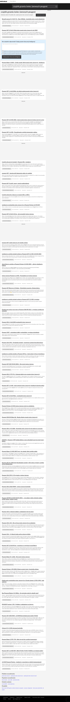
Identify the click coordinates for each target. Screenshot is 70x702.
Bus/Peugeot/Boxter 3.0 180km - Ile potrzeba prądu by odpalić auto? (20, 593)
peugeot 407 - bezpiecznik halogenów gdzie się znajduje (17, 173)
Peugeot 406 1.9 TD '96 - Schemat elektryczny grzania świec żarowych (21, 374)
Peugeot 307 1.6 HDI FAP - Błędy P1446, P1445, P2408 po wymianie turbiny (22, 650)
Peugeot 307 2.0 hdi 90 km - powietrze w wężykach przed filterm (19, 545)
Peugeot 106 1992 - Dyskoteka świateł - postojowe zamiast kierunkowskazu (22, 342)
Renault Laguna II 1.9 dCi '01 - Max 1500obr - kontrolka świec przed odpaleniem (23, 19)
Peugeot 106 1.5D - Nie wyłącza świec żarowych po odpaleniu (18, 523)
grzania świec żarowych (6, 675)
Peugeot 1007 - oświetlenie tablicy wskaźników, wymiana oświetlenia (20, 332)
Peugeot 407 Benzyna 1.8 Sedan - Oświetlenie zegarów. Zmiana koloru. (21, 288)
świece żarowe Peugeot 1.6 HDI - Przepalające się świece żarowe (19, 275)
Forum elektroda (13, 1)
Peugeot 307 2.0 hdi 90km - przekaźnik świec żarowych (17, 395)
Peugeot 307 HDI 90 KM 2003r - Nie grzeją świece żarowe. (18, 364)
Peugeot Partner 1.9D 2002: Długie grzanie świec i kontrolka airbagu (20, 569)
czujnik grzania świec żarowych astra (17, 675)
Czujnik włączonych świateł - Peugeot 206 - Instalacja (16, 162)
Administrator (5, 697)
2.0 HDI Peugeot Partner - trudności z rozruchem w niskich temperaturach (21, 662)
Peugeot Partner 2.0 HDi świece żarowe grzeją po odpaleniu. (18, 406)
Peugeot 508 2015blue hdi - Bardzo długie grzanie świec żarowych (19, 417)
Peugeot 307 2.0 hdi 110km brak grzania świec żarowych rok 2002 (20, 30)
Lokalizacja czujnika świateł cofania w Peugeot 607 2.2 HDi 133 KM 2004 (21, 254)
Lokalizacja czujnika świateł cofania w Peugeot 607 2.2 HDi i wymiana (20, 299)
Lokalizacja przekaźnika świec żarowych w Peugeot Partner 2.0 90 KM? (21, 205)
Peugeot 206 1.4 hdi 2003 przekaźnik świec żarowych (16, 322)
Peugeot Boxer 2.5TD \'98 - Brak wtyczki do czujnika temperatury (19, 639)
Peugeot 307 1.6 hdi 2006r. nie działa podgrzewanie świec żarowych (20, 91)
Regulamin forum (19, 697)
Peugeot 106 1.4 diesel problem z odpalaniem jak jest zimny (18, 511)
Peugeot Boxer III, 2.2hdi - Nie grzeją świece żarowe (16, 556)
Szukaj (56, 6)
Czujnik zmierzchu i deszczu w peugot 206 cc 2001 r (16, 194)
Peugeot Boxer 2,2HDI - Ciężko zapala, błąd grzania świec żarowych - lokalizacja (23, 62)
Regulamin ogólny (27, 697)
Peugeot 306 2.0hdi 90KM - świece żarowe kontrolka (16, 486)
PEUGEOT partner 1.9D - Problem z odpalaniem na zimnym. (18, 604)
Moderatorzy (12, 697)
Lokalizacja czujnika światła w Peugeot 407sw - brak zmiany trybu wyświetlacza (23, 354)
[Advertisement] (23, 81)
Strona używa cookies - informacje (38, 697)
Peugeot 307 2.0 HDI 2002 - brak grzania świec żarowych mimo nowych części (23, 119)
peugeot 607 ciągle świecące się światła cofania (15, 242)
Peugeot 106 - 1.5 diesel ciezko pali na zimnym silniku (16, 534)
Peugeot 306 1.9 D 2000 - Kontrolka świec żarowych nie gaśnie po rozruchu (22, 428)
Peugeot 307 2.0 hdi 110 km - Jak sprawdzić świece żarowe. (18, 214)
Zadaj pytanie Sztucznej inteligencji (11, 56)
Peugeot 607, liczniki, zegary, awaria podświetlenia (15, 183)
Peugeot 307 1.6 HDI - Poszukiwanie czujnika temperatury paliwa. (19, 132)
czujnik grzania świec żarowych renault (30, 675)
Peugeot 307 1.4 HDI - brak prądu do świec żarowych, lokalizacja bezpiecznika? (23, 385)
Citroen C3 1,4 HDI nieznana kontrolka (12, 628)
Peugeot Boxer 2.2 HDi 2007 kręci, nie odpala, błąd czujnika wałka (19, 451)
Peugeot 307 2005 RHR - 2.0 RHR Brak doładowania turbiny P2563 (20, 615)
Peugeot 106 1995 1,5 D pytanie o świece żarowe (15, 475)
